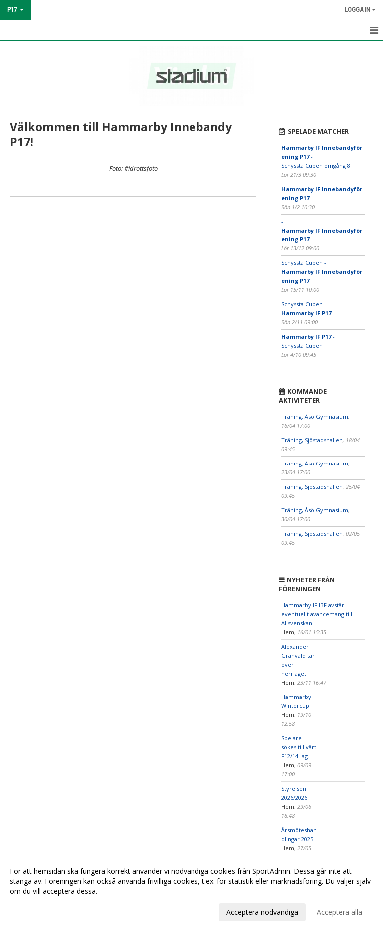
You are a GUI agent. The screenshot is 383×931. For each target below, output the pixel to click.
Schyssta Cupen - (321, 271)
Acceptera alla (339, 912)
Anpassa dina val (37, 910)
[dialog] (191, 891)
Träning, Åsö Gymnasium (314, 416)
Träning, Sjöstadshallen (312, 440)
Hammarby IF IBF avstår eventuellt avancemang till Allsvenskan (316, 614)
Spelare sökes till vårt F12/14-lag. (298, 747)
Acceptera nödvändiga (262, 912)
